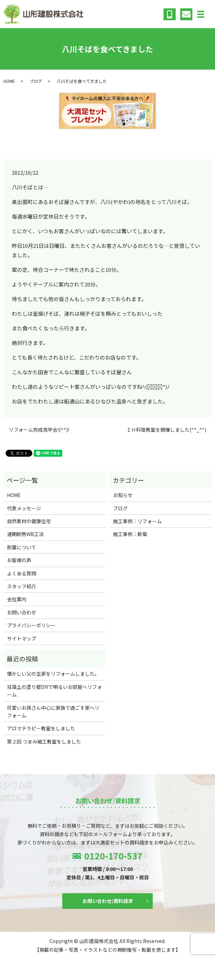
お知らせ (123, 495)
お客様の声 (19, 560)
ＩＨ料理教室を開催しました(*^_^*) (166, 429)
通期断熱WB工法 (25, 533)
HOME (9, 81)
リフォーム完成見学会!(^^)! (39, 429)
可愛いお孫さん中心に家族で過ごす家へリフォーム (53, 711)
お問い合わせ (21, 612)
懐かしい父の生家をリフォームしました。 (53, 673)
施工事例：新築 (130, 533)
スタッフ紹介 (21, 586)
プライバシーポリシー (31, 625)
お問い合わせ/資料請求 (107, 900)
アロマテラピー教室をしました (41, 728)
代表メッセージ (24, 508)
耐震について (21, 547)
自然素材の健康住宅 (29, 521)
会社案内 (16, 599)
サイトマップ (21, 638)
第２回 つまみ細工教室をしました (44, 741)
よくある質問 (21, 573)
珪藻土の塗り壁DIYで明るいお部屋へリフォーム (54, 690)
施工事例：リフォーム (137, 521)
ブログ (36, 81)
